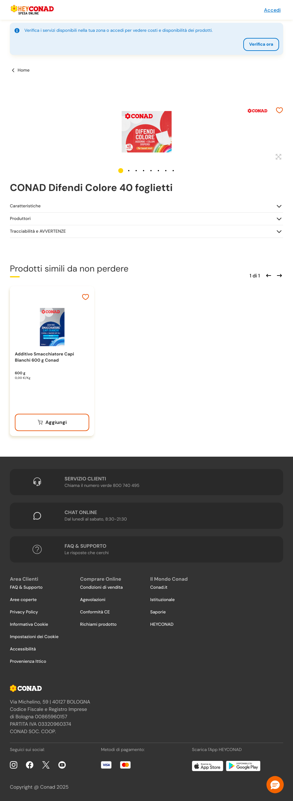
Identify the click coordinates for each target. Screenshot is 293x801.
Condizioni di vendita (101, 587)
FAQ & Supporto (26, 587)
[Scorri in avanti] (278, 274)
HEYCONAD (162, 624)
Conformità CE (95, 612)
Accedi (272, 10)
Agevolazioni (92, 600)
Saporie (158, 612)
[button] (120, 170)
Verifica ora (261, 44)
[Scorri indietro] (267, 274)
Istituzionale (162, 600)
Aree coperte (23, 600)
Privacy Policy (24, 612)
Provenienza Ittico (28, 661)
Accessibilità (23, 649)
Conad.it (159, 587)
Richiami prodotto (98, 624)
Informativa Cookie (29, 624)
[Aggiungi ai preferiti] (279, 111)
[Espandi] (277, 157)
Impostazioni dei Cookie (34, 637)
